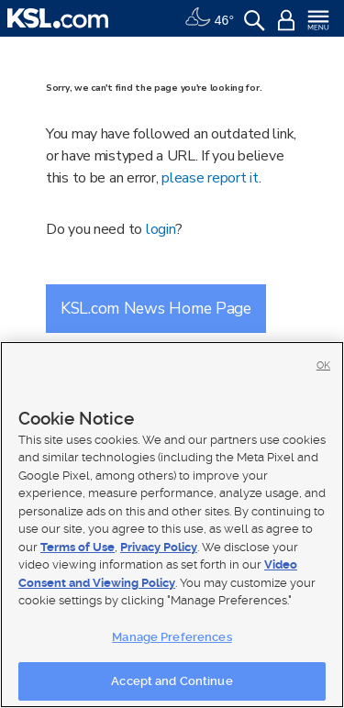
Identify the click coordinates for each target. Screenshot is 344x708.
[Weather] (209, 18)
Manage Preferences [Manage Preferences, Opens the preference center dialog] (171, 637)
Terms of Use (77, 547)
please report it (210, 178)
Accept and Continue (171, 681)
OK (323, 365)
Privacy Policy (158, 547)
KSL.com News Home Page (156, 308)
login (161, 229)
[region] (172, 524)
